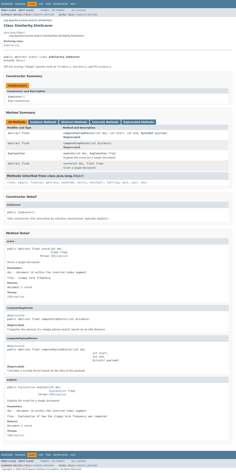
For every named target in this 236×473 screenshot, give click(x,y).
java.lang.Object (14, 32)
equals (22, 182)
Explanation (16, 153)
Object (20, 60)
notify (81, 182)
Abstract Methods (74, 122)
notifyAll (97, 182)
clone (11, 182)
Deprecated (60, 4)
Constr (37, 14)
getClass (52, 182)
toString (113, 182)
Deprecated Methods (139, 122)
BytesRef (147, 133)
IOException (59, 255)
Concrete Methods (105, 122)
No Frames (58, 10)
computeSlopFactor (76, 143)
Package (20, 4)
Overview (7, 4)
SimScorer (15, 96)
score (67, 163)
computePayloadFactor (79, 133)
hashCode (68, 182)
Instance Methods (43, 122)
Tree (48, 4)
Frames (45, 10)
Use (41, 4)
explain (68, 153)
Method (49, 14)
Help (73, 4)
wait (125, 182)
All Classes (79, 10)
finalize (36, 182)
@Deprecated (15, 315)
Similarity (11, 45)
